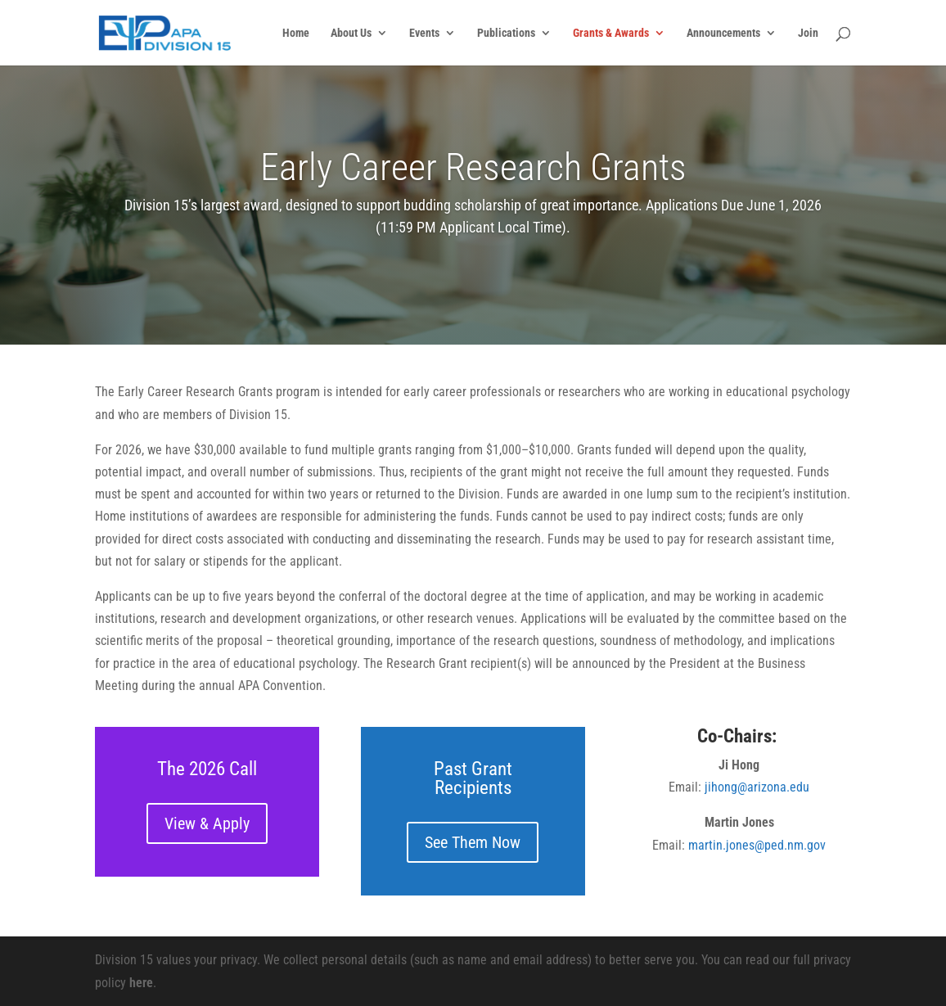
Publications (506, 33)
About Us (351, 33)
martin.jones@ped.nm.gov (757, 845)
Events (424, 33)
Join (808, 33)
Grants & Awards (611, 33)
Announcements (723, 33)
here (141, 982)
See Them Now (472, 842)
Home (295, 33)
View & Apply (207, 823)
